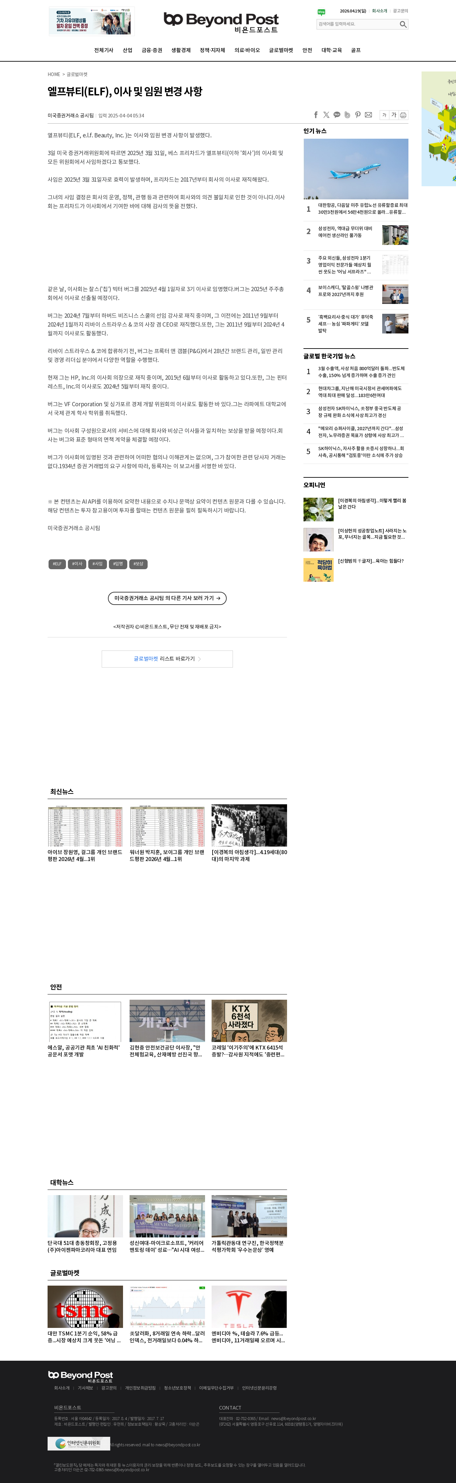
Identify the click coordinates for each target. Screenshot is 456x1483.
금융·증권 (152, 50)
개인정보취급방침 (140, 1388)
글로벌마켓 (281, 50)
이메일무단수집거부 (216, 1388)
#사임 (97, 564)
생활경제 (181, 50)
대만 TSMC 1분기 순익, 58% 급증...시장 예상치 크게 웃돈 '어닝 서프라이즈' (85, 1337)
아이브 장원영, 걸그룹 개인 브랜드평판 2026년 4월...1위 (85, 856)
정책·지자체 (212, 50)
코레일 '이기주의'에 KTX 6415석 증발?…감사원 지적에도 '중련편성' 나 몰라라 (249, 1051)
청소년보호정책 (177, 1388)
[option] (92, 21)
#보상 (138, 564)
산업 (128, 50)
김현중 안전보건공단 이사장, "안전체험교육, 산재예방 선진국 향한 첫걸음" (166, 1051)
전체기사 (104, 50)
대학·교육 (331, 50)
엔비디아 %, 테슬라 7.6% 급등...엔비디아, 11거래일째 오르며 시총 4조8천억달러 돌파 (249, 1337)
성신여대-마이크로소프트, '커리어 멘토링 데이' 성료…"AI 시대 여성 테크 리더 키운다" (167, 1247)
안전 (307, 50)
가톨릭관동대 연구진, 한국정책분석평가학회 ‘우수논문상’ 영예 (248, 1246)
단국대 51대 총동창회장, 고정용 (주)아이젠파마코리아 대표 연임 (82, 1246)
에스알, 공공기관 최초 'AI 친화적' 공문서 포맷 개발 (84, 1051)
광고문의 (400, 11)
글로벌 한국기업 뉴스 (329, 356)
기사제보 (85, 1388)
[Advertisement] (167, 242)
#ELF (57, 564)
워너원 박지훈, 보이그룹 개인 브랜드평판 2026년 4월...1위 (167, 856)
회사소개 (379, 11)
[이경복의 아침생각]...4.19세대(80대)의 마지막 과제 (249, 856)
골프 (356, 50)
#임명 (118, 564)
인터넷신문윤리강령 (259, 1388)
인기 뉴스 (315, 131)
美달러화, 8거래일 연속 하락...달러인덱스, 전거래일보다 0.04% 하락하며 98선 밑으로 (167, 1337)
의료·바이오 (247, 50)
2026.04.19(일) (353, 11)
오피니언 (314, 485)
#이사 (77, 564)
